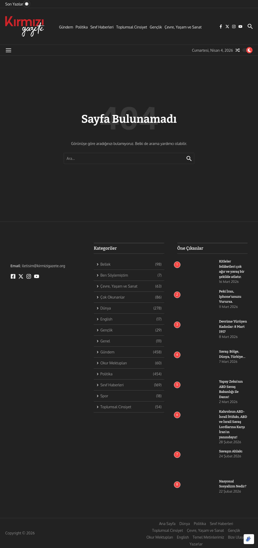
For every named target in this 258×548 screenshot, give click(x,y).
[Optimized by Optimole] (249, 539)
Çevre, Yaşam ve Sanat (183, 27)
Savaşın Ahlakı (231, 451)
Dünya (184, 523)
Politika (82, 27)
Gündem (66, 27)
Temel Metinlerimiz (208, 537)
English (183, 537)
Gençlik (156, 27)
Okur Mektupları (159, 537)
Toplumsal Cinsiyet (131, 27)
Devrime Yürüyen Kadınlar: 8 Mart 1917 (233, 326)
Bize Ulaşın (237, 537)
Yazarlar (196, 544)
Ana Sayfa (167, 523)
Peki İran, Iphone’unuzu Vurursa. (230, 296)
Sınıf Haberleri (102, 27)
